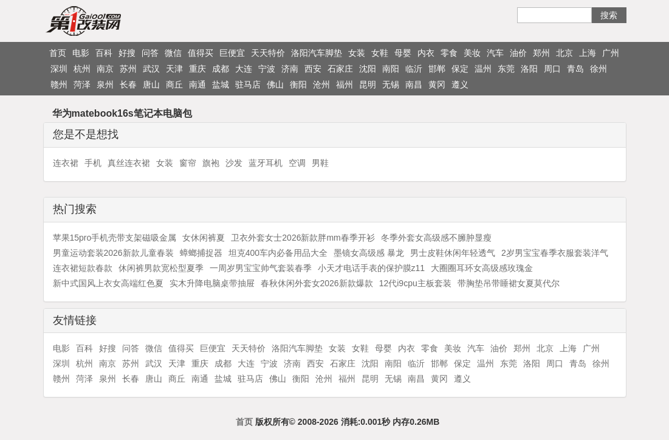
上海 (587, 53)
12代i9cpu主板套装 (415, 283)
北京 (564, 53)
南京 (105, 69)
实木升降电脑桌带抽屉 (212, 283)
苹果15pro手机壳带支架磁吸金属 (115, 237)
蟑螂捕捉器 (201, 253)
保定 (459, 69)
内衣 (425, 53)
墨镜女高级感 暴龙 (369, 253)
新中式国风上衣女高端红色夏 (108, 283)
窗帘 (187, 163)
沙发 (233, 163)
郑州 (541, 53)
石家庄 (340, 69)
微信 (173, 53)
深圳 (58, 69)
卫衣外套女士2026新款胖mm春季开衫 (302, 237)
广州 (610, 53)
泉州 (105, 84)
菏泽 (82, 84)
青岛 (575, 69)
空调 (297, 163)
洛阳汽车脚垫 (316, 53)
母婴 (402, 53)
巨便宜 (232, 53)
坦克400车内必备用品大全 (278, 253)
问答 (150, 53)
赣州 (58, 84)
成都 (220, 69)
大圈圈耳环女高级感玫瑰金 (482, 268)
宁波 (266, 69)
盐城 (220, 84)
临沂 (413, 69)
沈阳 (367, 69)
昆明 (367, 84)
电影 (80, 53)
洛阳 (529, 69)
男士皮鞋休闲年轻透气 (452, 253)
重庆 (197, 69)
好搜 (127, 53)
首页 (57, 53)
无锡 (390, 84)
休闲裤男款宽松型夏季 (161, 268)
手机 (92, 163)
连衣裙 (65, 163)
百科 (103, 53)
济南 (289, 69)
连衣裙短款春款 (82, 268)
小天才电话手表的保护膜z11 (371, 268)
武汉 (151, 69)
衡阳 (298, 84)
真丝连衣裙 (129, 163)
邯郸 (436, 69)
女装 (356, 53)
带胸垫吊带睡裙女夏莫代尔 (509, 283)
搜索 (608, 15)
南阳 (390, 69)
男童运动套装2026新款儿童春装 (113, 253)
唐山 (151, 84)
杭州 (82, 69)
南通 (197, 84)
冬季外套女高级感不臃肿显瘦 (436, 237)
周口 (552, 69)
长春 (128, 84)
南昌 (413, 84)
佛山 (275, 84)
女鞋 (379, 53)
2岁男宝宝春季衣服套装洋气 (554, 253)
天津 (174, 69)
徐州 (598, 69)
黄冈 (436, 84)
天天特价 (268, 53)
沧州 (321, 84)
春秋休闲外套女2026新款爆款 (317, 283)
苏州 (128, 69)
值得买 (200, 53)
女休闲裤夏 (203, 237)
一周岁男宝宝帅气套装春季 (261, 268)
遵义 (459, 84)
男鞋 (320, 163)
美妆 (472, 53)
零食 (449, 53)
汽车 (495, 53)
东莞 (506, 69)
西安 (312, 69)
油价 (518, 53)
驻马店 (248, 84)
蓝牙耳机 (266, 163)
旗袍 (210, 163)
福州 (344, 84)
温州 (483, 69)
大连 (243, 69)
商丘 (174, 84)
